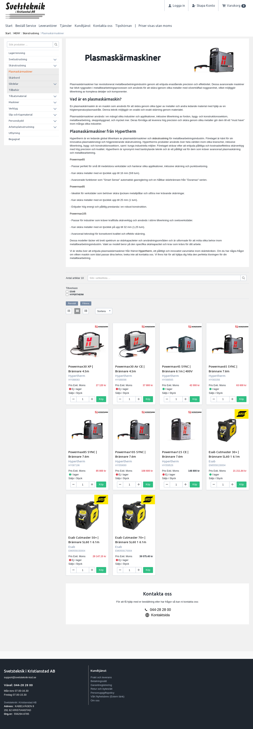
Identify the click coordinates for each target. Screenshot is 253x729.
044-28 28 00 (160, 610)
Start (8, 25)
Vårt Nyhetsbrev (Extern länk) (107, 696)
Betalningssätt (99, 681)
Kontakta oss (102, 25)
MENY (16, 33)
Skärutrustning (31, 33)
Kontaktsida (160, 615)
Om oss (95, 700)
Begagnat (14, 139)
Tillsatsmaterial (17, 96)
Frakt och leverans (101, 677)
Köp (101, 399)
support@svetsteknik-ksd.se (20, 677)
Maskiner (14, 102)
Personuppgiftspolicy (102, 692)
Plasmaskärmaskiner (20, 71)
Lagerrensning (17, 53)
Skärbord (14, 77)
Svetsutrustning (18, 59)
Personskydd (16, 120)
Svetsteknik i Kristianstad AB (20, 702)
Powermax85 (77, 186)
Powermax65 (77, 159)
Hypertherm (145, 250)
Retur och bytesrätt (101, 688)
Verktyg (13, 108)
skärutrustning (160, 138)
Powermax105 (78, 213)
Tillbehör (14, 89)
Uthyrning (14, 133)
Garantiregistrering (101, 685)
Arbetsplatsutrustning (21, 126)
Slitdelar (13, 83)
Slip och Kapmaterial (20, 114)
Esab (72, 292)
